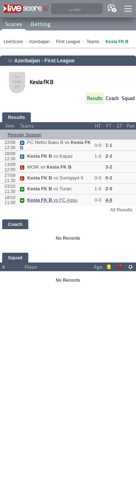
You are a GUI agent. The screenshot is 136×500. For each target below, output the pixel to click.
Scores (13, 24)
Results (95, 98)
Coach (112, 98)
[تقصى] (77, 9)
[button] (128, 8)
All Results (121, 209)
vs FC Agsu (49, 200)
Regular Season (24, 134)
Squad (128, 98)
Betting (40, 24)
